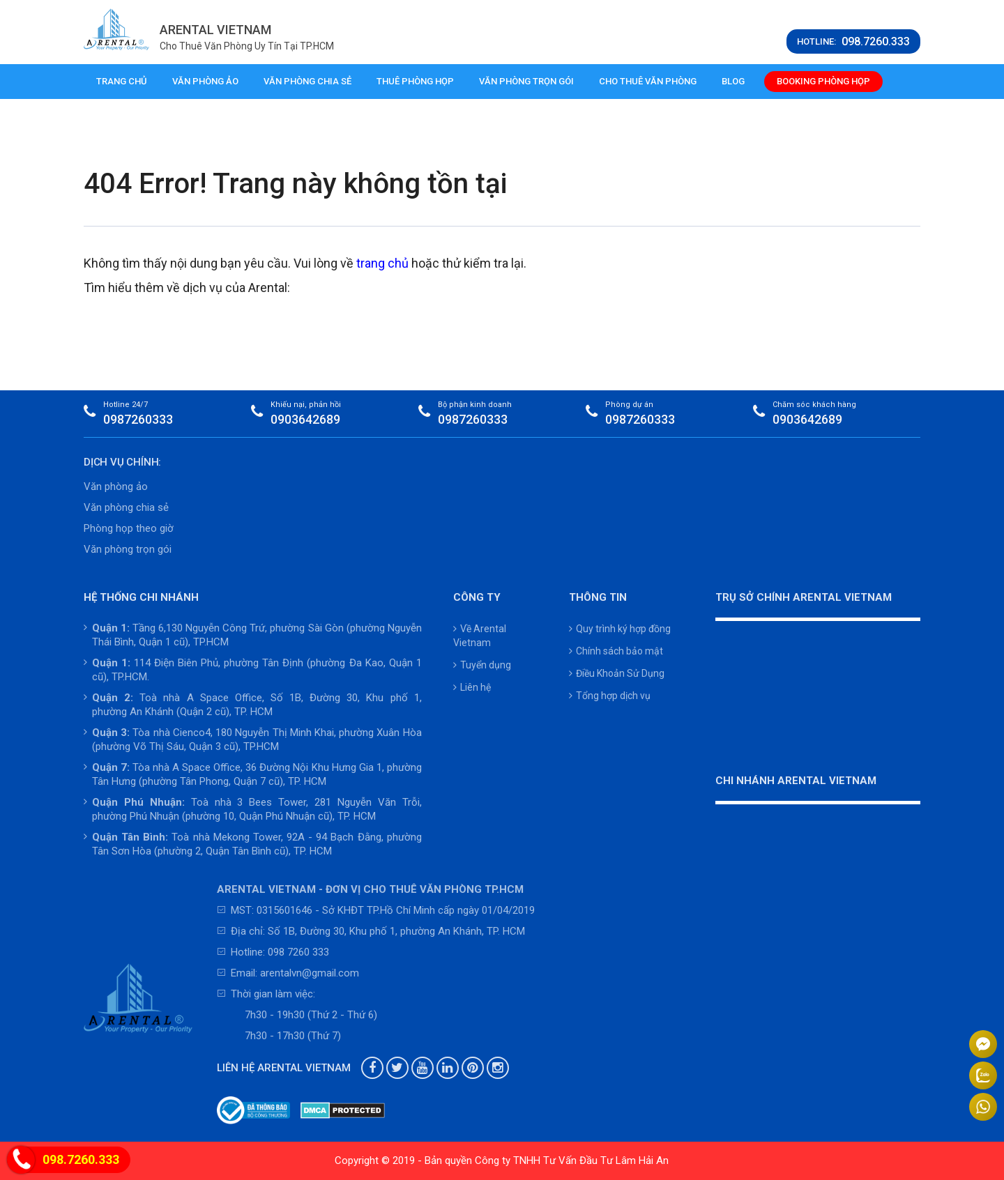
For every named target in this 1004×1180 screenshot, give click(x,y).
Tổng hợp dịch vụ (610, 695)
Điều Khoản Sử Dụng (616, 673)
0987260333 (138, 419)
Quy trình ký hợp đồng (620, 628)
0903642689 (305, 419)
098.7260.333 (81, 1159)
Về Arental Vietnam (479, 635)
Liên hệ (472, 687)
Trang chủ (121, 81)
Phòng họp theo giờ (129, 528)
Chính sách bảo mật (616, 651)
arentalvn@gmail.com (309, 973)
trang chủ (382, 263)
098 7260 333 (298, 952)
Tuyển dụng (482, 665)
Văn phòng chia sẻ (307, 81)
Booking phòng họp (823, 81)
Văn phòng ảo (205, 81)
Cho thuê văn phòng (648, 81)
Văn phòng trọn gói (526, 81)
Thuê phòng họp (415, 81)
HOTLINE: (853, 41)
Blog (733, 81)
